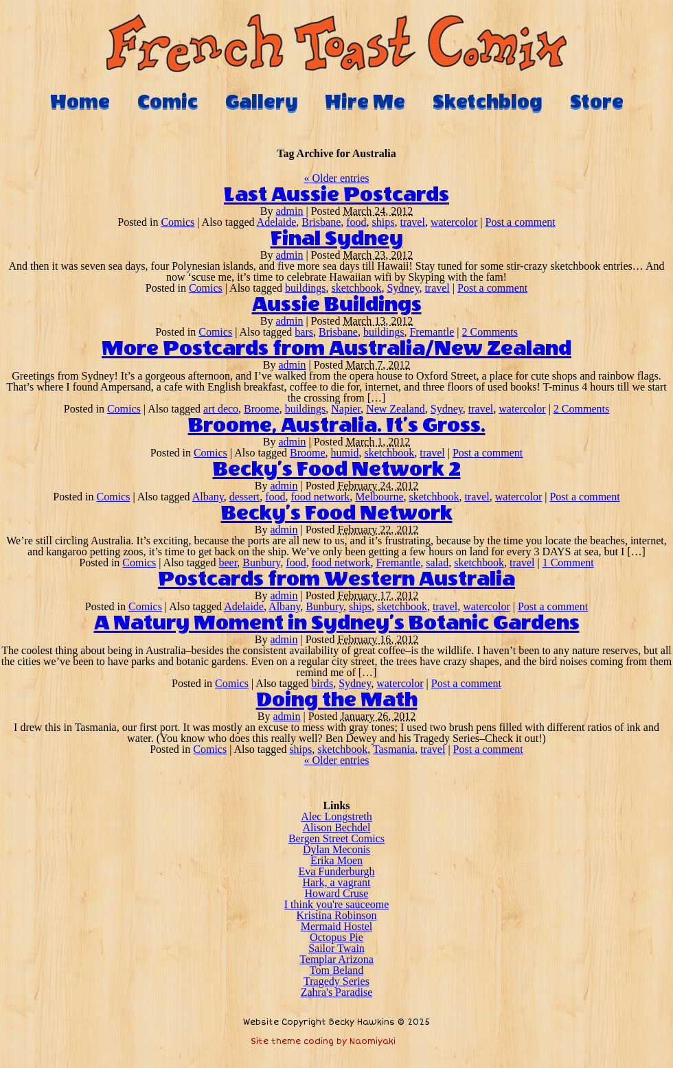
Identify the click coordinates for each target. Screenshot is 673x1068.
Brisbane (321, 222)
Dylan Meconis (336, 849)
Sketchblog (488, 101)
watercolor (454, 222)
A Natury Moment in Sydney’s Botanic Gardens (337, 623)
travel (412, 222)
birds (322, 683)
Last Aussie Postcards (336, 195)
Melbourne (379, 496)
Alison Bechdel (336, 827)
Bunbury (261, 562)
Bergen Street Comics (336, 838)
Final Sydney (337, 239)
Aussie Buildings (337, 304)
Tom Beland (336, 970)
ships (383, 222)
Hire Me (365, 101)
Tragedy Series (336, 981)
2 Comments (490, 332)
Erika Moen (336, 860)
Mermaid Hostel (336, 926)
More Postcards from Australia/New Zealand (336, 348)
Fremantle (431, 332)
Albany (208, 496)
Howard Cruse (337, 893)
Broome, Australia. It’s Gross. (337, 425)
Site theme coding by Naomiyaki (323, 1041)
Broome (262, 409)
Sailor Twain (336, 948)
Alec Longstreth (336, 816)
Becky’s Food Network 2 (337, 469)
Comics (177, 222)
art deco (220, 409)
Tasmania (394, 749)
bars (304, 332)
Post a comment (521, 222)
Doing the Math (337, 700)
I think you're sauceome (336, 904)
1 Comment (568, 562)
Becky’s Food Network (337, 513)
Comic (167, 101)
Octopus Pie (336, 937)
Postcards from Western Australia (336, 579)
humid (345, 452)
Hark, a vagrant (336, 882)
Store (597, 101)
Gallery (261, 101)
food (356, 222)
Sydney (403, 288)
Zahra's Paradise (337, 992)
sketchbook (357, 288)
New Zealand (395, 409)
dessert (244, 496)
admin (290, 211)
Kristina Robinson (337, 915)
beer (227, 562)
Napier (346, 409)
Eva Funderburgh (336, 871)
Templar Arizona (336, 959)
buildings (305, 288)
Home (80, 101)
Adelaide (277, 222)
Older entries (336, 178)
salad (437, 562)
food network (320, 496)
